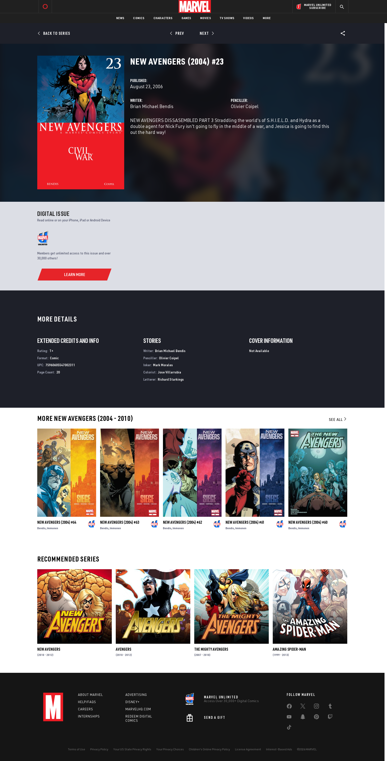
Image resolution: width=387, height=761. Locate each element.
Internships (89, 716)
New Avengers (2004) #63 (119, 522)
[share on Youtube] (289, 717)
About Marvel (90, 695)
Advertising (136, 695)
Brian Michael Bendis (151, 106)
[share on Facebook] (289, 707)
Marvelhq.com (138, 709)
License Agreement (248, 749)
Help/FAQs (87, 702)
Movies (205, 18)
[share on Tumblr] (330, 707)
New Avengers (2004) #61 (245, 522)
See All (338, 419)
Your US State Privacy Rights (132, 749)
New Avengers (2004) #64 (56, 522)
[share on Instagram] (316, 707)
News (120, 18)
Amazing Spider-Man (289, 649)
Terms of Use (76, 749)
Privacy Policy (99, 749)
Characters (163, 18)
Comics (138, 18)
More (267, 18)
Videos (248, 18)
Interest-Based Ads (279, 749)
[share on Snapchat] (302, 717)
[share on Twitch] (330, 717)
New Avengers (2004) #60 (307, 522)
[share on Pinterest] (316, 717)
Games (186, 18)
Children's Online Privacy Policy (209, 749)
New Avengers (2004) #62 (182, 522)
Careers (85, 709)
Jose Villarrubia (169, 372)
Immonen (52, 528)
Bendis (41, 528)
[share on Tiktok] (289, 728)
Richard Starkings (171, 379)
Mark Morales (163, 365)
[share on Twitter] (302, 707)
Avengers (123, 649)
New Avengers (48, 649)
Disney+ (132, 702)
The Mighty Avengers (211, 649)
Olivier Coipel (245, 106)
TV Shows (227, 18)
